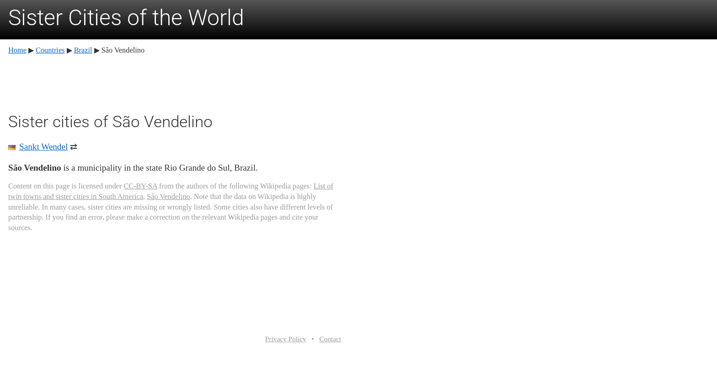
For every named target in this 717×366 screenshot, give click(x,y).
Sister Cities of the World (126, 18)
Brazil (83, 50)
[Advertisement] (174, 82)
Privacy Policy (285, 339)
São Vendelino (168, 196)
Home (17, 50)
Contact (330, 339)
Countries (50, 50)
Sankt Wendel (43, 146)
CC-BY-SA (140, 186)
